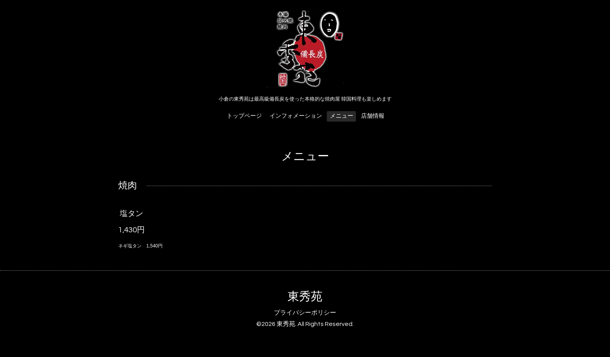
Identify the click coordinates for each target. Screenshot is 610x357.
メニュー (341, 116)
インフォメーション (296, 116)
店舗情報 (372, 116)
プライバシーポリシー (305, 313)
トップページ (244, 116)
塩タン (131, 214)
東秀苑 (305, 297)
